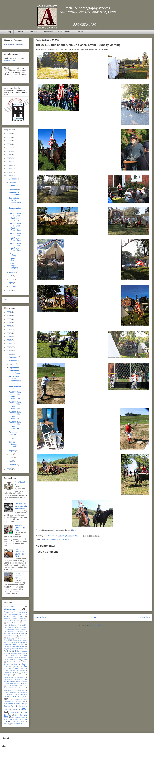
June (11, 279)
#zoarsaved (21, 612)
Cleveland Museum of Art (14, 647)
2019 (9, 151)
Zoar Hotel (8, 719)
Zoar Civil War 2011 (64, 539)
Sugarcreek (23, 692)
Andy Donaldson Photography (13, 44)
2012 (9, 172)
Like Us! (79, 32)
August (12, 272)
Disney (18, 660)
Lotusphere (20, 677)
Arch (17, 621)
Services (33, 32)
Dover (25, 659)
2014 (9, 165)
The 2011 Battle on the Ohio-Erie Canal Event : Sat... (15, 237)
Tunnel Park (21, 701)
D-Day (9, 651)
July (11, 276)
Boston (25, 627)
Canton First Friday (10, 636)
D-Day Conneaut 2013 (18, 653)
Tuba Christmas (14, 699)
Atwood (25, 621)
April (11, 283)
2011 (9, 176)
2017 (9, 155)
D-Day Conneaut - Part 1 (19, 576)
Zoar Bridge (15, 712)
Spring (6, 692)
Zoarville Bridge (18, 721)
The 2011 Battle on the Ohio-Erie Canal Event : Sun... (15, 227)
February (13, 286)
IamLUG (20, 675)
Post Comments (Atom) (98, 626)
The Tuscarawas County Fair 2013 (19, 553)
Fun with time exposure (17, 670)
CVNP (21, 633)
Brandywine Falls (12, 629)
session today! (10, 60)
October (12, 186)
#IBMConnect (9, 606)
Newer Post (41, 617)
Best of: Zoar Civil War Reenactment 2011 (15, 201)
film (12, 724)
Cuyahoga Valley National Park (15, 649)
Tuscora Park (9, 706)
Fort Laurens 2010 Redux (14, 193)
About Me (20, 32)
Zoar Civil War (51, 539)
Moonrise (17, 679)
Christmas (10, 638)
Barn (17, 623)
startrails (19, 724)
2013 (9, 169)
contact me (14, 74)
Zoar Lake (18, 719)
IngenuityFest (8, 677)
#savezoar (10, 609)
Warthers (15, 709)
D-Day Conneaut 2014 (11, 655)
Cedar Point (23, 636)
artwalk (6, 724)
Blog (9, 32)
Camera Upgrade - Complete (13, 266)
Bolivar (17, 627)
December (13, 179)
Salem (21, 688)
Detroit (11, 659)
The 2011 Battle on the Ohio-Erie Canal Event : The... (15, 217)
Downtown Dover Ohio (14, 662)
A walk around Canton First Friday (20, 528)
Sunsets (9, 694)
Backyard (10, 623)
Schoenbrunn (20, 690)
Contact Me (47, 32)
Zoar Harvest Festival (18, 717)
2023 (9, 137)
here (74, 530)
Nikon (18, 681)
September (13, 189)
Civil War (14, 642)
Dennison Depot (12, 657)
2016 (9, 158)
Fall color (16, 666)
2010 (9, 291)
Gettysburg (7, 672)
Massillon (7, 679)
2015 (9, 162)
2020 (9, 148)
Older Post (145, 617)
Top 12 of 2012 (19, 696)
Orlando (24, 683)
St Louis (14, 692)
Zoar (43, 539)
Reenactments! (64, 32)
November (13, 182)
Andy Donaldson (49, 536)
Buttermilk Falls (10, 634)
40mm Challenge (16, 614)
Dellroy (25, 655)
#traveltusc (8, 612)
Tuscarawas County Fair (14, 704)
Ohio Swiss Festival (12, 683)
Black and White (16, 625)
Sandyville (7, 690)
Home (93, 617)
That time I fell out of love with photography (21, 506)
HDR (16, 673)
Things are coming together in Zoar (14, 257)
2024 (9, 134)
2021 (9, 144)
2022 (9, 141)
